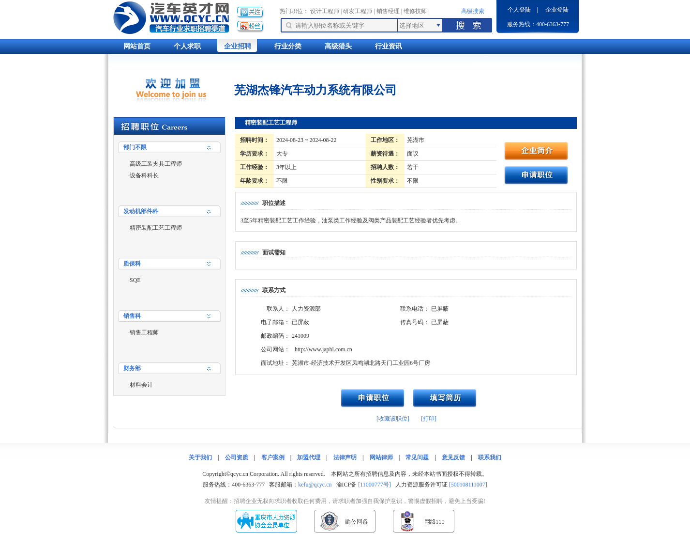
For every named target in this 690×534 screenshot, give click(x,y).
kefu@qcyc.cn (314, 484)
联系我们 (489, 457)
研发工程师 (357, 11)
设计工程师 (324, 11)
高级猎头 (338, 46)
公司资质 (236, 457)
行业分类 (287, 46)
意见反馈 (453, 457)
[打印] (428, 418)
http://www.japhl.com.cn (323, 349)
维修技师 (415, 11)
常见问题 (417, 457)
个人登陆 (519, 9)
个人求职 (187, 46)
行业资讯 (388, 46)
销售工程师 (144, 332)
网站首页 (136, 46)
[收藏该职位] (392, 418)
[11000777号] (374, 484)
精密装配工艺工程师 (156, 227)
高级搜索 (472, 11)
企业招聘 (237, 46)
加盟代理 (308, 457)
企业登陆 (557, 9)
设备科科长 (144, 175)
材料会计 (141, 384)
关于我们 (200, 457)
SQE (135, 280)
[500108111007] (468, 484)
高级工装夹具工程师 (156, 163)
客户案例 (273, 457)
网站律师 (381, 457)
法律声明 (345, 457)
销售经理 (388, 11)
